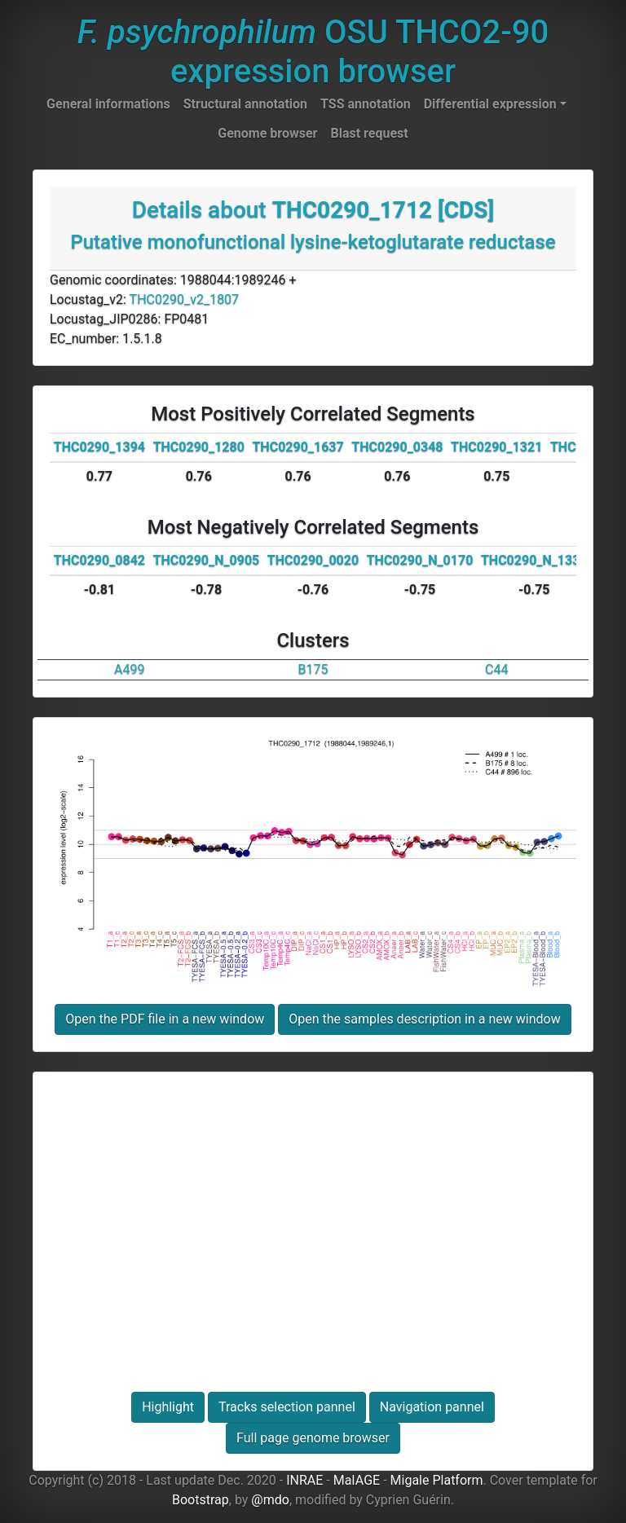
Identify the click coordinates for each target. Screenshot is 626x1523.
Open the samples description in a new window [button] (424, 1019)
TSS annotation (365, 104)
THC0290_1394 (99, 447)
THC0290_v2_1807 (185, 299)
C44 (496, 669)
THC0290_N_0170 (420, 560)
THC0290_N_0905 (206, 560)
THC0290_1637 (297, 447)
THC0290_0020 (313, 560)
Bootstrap (200, 1500)
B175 (313, 669)
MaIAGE (357, 1480)
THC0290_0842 (99, 560)
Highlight (168, 1407)
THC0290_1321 (496, 447)
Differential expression (490, 104)
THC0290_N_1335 (534, 560)
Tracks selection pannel (286, 1407)
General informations (108, 104)
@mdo (270, 1500)
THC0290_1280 (199, 447)
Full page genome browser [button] (313, 1438)
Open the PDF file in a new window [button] (164, 1019)
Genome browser (267, 133)
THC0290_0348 (397, 447)
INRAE (304, 1480)
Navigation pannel (432, 1407)
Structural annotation (245, 104)
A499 (129, 669)
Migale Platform (436, 1480)
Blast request (369, 133)
